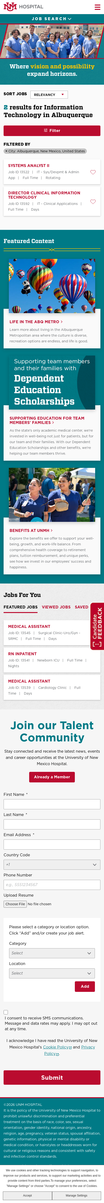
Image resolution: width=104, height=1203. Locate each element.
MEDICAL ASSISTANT (29, 627)
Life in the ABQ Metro (34, 322)
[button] (93, 172)
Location (17, 963)
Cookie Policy (57, 1047)
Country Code (17, 855)
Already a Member (52, 777)
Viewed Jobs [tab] (56, 607)
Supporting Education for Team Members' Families (47, 420)
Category (17, 943)
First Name (16, 794)
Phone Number (18, 875)
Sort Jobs (15, 94)
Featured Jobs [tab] (21, 607)
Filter (54, 130)
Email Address (19, 835)
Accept (27, 1195)
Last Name (15, 814)
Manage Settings (76, 1195)
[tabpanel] (52, 660)
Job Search (49, 19)
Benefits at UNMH (29, 531)
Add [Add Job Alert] (85, 986)
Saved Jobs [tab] (87, 607)
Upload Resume (18, 895)
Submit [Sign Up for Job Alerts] (52, 1077)
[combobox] (52, 973)
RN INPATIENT (22, 654)
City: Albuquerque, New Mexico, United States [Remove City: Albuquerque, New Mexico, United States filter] (46, 151)
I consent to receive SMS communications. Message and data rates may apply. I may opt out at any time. (51, 1023)
